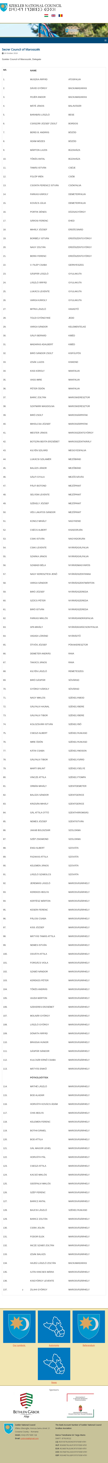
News (54, 1366)
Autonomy (54, 1328)
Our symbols (19, 1328)
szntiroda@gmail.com (29, 1438)
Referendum (89, 1328)
